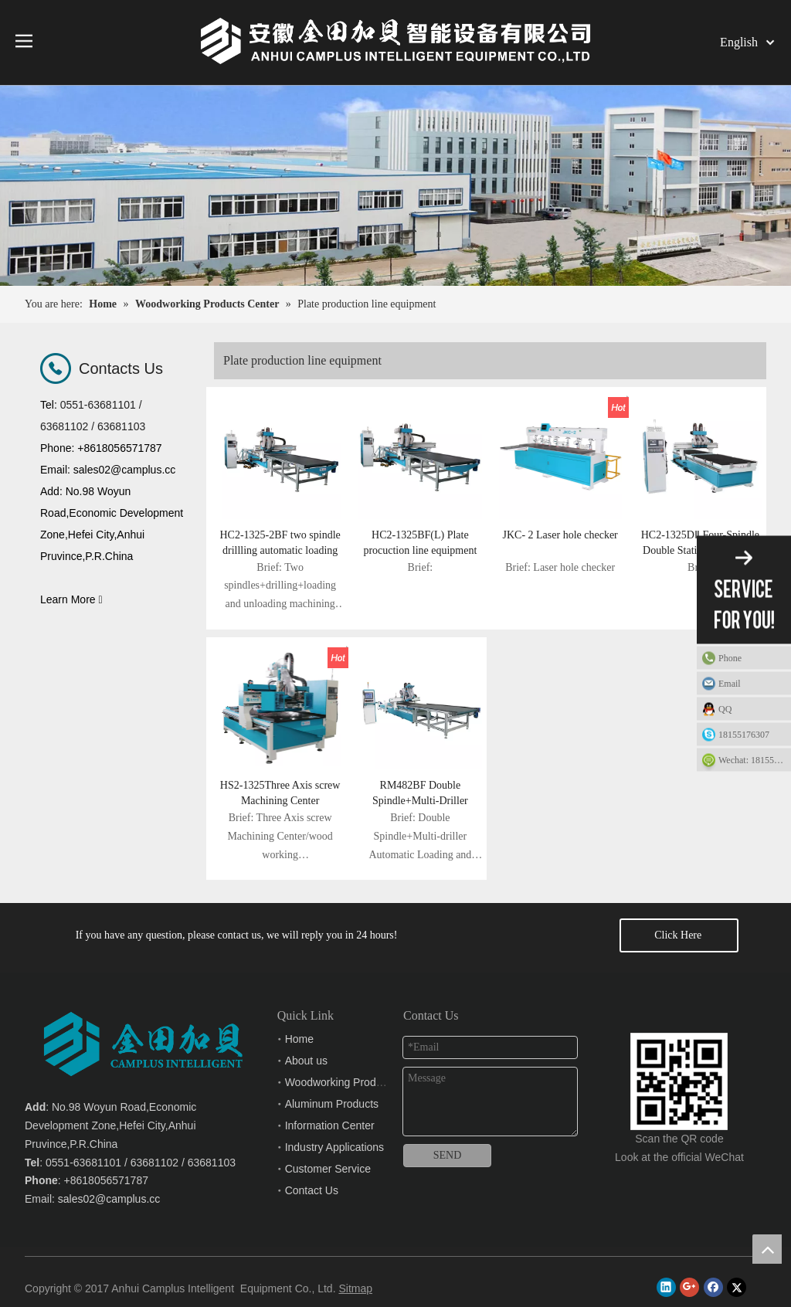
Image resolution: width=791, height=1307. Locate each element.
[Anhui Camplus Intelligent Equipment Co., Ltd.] (679, 1045)
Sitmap (355, 1288)
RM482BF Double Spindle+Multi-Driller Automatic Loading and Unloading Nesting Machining (419, 794)
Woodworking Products (340, 1082)
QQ (750, 709)
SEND (447, 1155)
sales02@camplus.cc (109, 1199)
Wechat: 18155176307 (754, 760)
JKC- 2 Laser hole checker (559, 535)
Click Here (679, 935)
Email (750, 683)
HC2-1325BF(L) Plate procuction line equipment (420, 542)
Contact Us (311, 1190)
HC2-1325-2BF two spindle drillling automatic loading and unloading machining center (279, 543)
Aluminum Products (332, 1104)
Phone (750, 658)
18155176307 (743, 734)
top (767, 1249)
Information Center (330, 1125)
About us (306, 1060)
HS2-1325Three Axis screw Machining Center (280, 792)
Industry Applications (334, 1147)
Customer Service (328, 1169)
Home (299, 1039)
